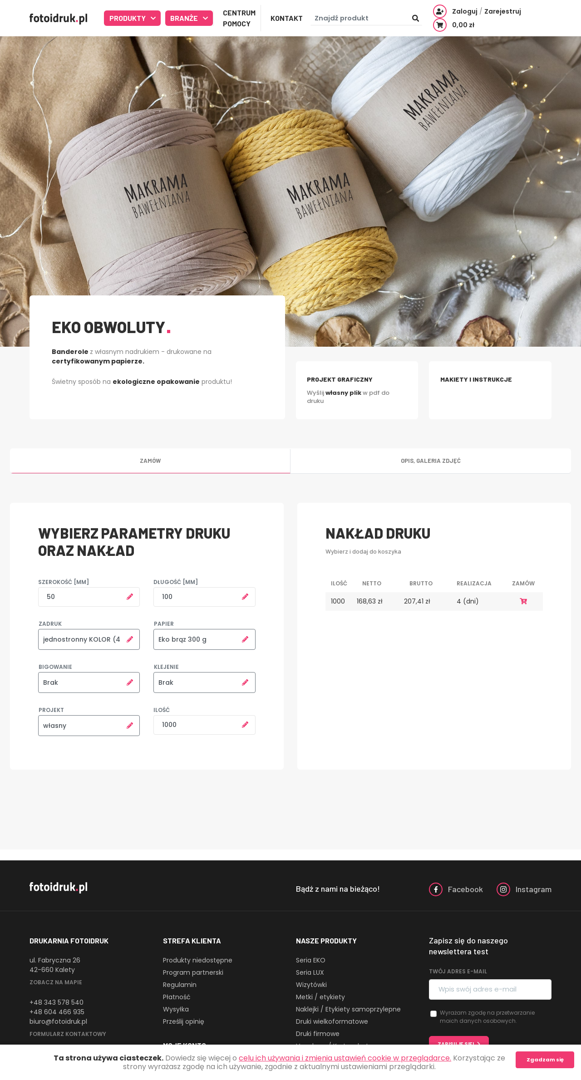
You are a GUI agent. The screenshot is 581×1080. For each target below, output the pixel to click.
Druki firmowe (318, 1033)
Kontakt (287, 18)
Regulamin (180, 984)
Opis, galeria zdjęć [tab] (431, 460)
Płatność (177, 996)
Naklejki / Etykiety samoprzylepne (348, 1009)
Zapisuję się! (456, 1044)
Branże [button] (184, 18)
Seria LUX (310, 972)
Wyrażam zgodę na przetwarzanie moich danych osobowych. (487, 1017)
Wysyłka (176, 1009)
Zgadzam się (545, 1059)
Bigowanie (55, 667)
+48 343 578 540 (57, 1002)
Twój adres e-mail (458, 971)
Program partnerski (193, 972)
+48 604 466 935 (57, 1011)
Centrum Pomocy (239, 18)
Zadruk (50, 624)
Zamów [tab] (150, 460)
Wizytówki (311, 984)
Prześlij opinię (183, 1021)
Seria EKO (310, 960)
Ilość (161, 710)
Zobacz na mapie (56, 982)
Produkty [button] (128, 18)
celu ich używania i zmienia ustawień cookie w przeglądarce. (345, 1058)
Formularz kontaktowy (68, 1034)
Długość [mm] (175, 582)
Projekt (51, 710)
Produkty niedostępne (197, 960)
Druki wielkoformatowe (332, 1021)
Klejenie (166, 667)
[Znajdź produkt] (366, 18)
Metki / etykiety (320, 996)
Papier (164, 624)
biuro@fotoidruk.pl (58, 1021)
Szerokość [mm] (63, 582)
